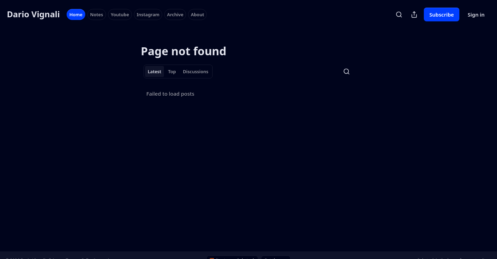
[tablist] (178, 71)
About (197, 14)
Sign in (476, 14)
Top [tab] (172, 71)
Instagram (148, 14)
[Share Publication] (414, 14)
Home (75, 14)
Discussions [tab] (195, 71)
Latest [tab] (154, 71)
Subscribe (441, 14)
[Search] (399, 14)
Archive (175, 14)
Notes (96, 14)
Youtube (120, 14)
